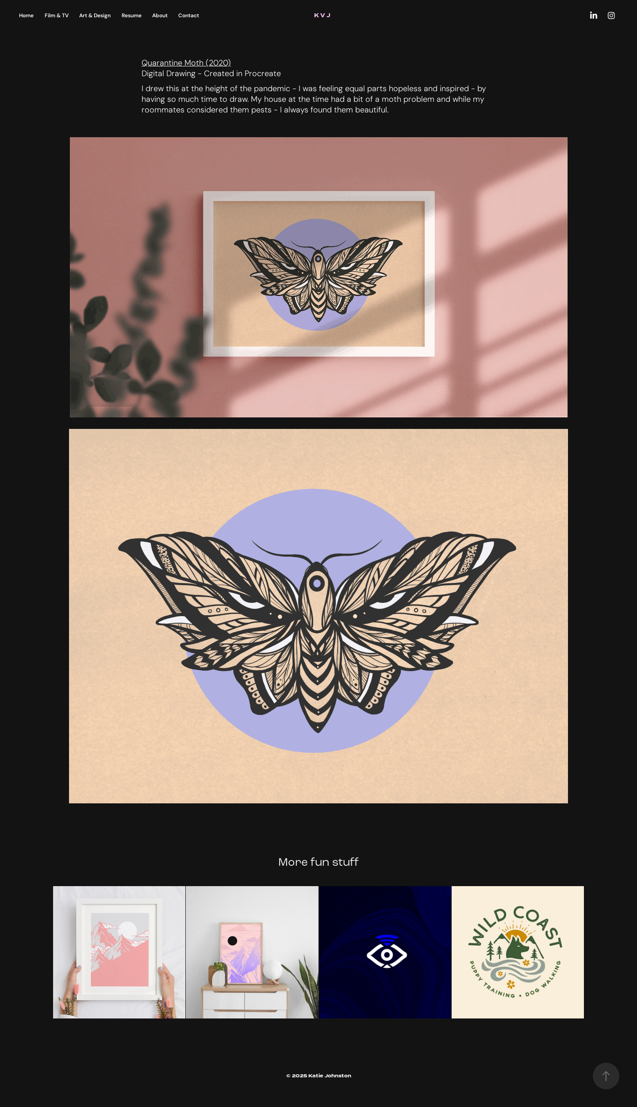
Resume (132, 15)
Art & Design (95, 15)
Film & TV (57, 15)
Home (26, 15)
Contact (188, 15)
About (160, 15)
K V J (323, 15)
